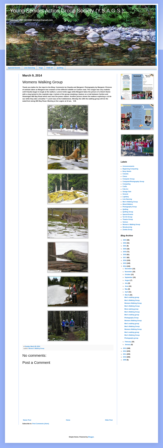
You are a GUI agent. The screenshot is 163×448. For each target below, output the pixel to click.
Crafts (125, 186)
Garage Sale (127, 191)
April (127, 292)
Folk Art (50, 68)
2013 (125, 348)
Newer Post (27, 420)
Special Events (14, 68)
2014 (125, 266)
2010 (125, 357)
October (128, 274)
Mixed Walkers (128, 204)
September (129, 277)
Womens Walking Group (133, 303)
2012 (125, 351)
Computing (126, 184)
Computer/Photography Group (133, 181)
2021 (125, 246)
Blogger (91, 437)
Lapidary (126, 197)
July (126, 283)
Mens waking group (131, 309)
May (126, 289)
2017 (125, 257)
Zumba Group (127, 229)
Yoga (41, 68)
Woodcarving (127, 227)
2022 (125, 243)
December (128, 269)
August (127, 280)
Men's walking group (131, 297)
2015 (125, 263)
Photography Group (130, 207)
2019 (125, 252)
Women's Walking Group (36, 348)
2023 (125, 240)
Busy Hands (127, 171)
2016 (125, 260)
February (128, 342)
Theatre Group (128, 219)
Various (125, 222)
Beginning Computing (130, 169)
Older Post (109, 420)
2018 (125, 254)
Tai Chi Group (127, 217)
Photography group (131, 338)
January (128, 344)
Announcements (128, 166)
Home (68, 420)
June (127, 286)
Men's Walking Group (130, 202)
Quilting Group (128, 212)
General (125, 194)
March (127, 295)
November (129, 272)
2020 (125, 249)
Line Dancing (29, 68)
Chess (125, 176)
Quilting (60, 68)
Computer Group (129, 179)
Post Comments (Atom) (40, 424)
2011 (125, 354)
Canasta (125, 174)
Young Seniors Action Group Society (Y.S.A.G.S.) (67, 11)
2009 (125, 360)
